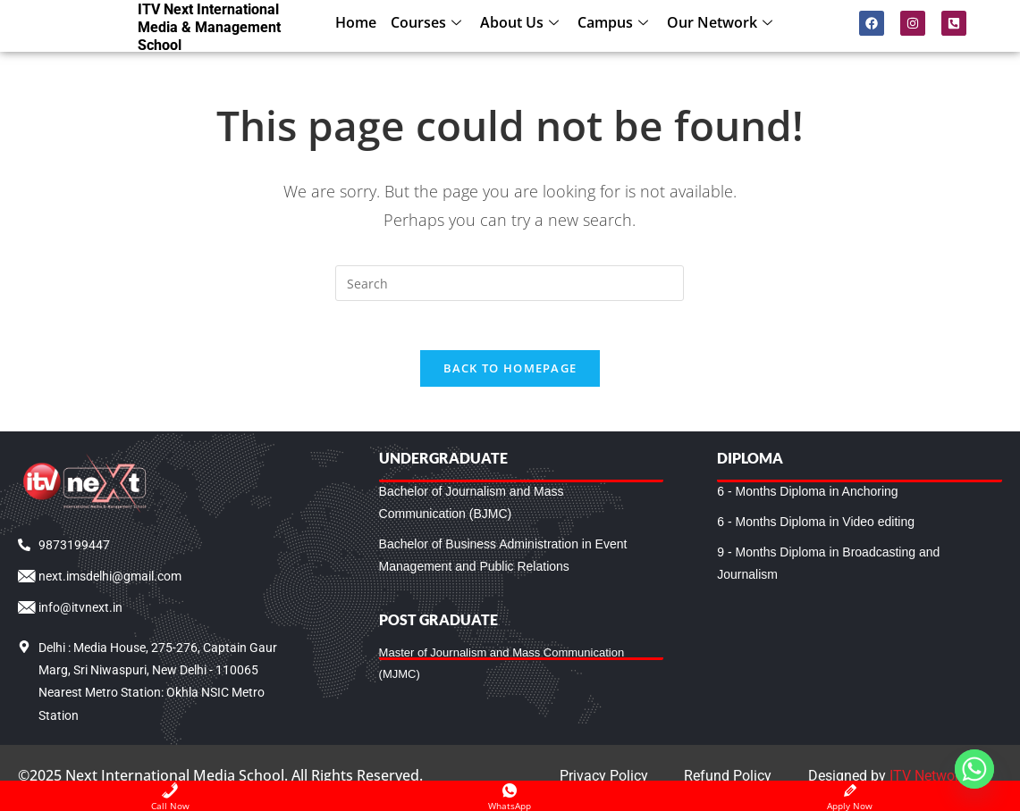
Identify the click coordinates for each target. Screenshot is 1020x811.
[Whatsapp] (974, 769)
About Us (521, 22)
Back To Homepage (510, 372)
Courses (428, 22)
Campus (615, 22)
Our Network (722, 22)
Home (355, 22)
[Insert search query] (509, 283)
